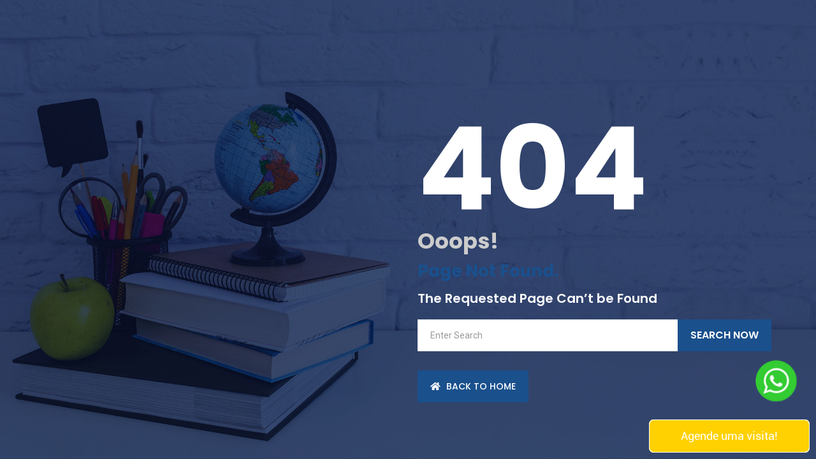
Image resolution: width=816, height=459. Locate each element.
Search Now (724, 335)
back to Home (473, 386)
